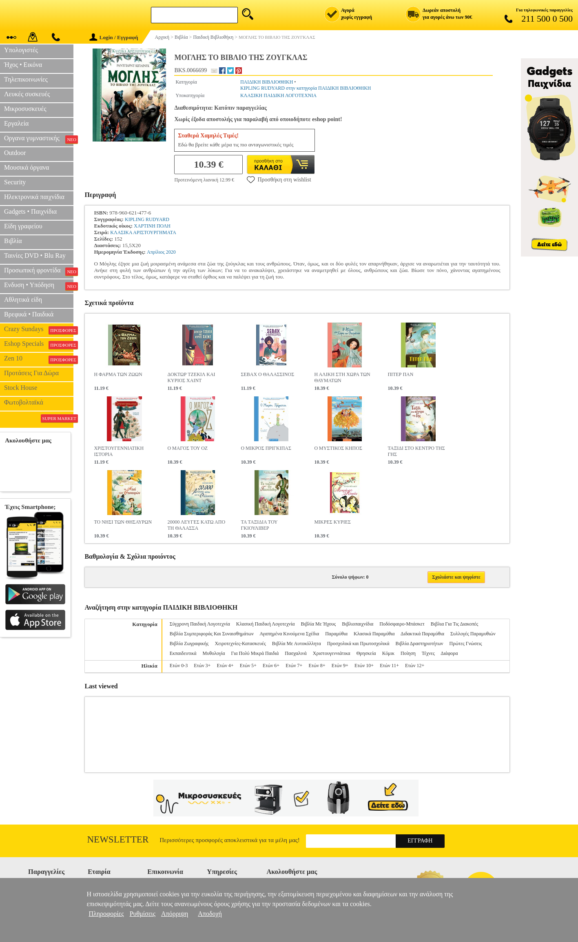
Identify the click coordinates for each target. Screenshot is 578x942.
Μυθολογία (214, 653)
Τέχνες (428, 653)
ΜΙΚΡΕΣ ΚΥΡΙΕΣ (332, 522)
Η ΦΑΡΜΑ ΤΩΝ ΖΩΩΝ (118, 374)
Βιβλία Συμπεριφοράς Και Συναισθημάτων (212, 634)
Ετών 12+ (414, 665)
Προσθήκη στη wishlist (279, 179)
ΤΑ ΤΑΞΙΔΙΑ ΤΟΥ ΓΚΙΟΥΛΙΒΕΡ (259, 525)
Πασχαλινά (295, 653)
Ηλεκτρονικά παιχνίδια (34, 196)
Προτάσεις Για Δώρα (31, 372)
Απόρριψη (174, 913)
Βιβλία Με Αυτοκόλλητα (296, 643)
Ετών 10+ (364, 665)
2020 (171, 252)
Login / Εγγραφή (113, 37)
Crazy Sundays (38, 329)
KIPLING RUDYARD (147, 219)
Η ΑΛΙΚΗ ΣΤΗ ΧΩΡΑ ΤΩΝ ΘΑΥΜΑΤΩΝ (342, 377)
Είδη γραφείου (23, 226)
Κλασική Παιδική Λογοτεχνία (265, 624)
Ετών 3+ (202, 665)
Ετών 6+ (271, 665)
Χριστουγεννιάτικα (331, 653)
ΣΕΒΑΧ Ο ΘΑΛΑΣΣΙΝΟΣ (267, 374)
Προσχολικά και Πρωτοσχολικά (358, 643)
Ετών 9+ (340, 665)
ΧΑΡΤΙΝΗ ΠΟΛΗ (152, 226)
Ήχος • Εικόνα (23, 64)
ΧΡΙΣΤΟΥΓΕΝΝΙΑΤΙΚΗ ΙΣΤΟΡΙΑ (119, 451)
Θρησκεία (366, 653)
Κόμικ (388, 653)
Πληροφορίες (106, 913)
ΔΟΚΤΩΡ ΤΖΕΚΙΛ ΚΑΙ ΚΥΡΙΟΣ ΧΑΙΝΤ (191, 377)
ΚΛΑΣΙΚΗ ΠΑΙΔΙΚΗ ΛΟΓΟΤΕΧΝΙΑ (278, 95)
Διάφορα (449, 653)
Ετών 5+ (248, 665)
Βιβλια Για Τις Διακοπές (454, 624)
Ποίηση (408, 653)
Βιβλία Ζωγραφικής (189, 643)
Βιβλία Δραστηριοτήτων (419, 643)
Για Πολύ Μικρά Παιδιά (255, 653)
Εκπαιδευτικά (183, 653)
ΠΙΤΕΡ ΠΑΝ (400, 374)
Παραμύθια (336, 634)
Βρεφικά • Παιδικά (28, 314)
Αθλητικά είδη (23, 299)
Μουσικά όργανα (26, 167)
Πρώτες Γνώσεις (466, 643)
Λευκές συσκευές (27, 94)
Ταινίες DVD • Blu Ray (35, 255)
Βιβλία (13, 240)
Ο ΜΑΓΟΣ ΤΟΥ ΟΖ (187, 448)
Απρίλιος (156, 252)
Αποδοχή (210, 913)
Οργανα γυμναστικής (38, 139)
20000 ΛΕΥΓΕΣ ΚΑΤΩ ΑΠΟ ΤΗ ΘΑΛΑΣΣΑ (196, 525)
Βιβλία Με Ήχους (318, 624)
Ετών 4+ (225, 665)
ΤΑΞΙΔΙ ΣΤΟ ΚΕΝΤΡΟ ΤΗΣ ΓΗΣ (416, 451)
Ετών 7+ (294, 665)
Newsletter (118, 839)
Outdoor (15, 152)
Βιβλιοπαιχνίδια (357, 624)
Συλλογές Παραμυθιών (473, 634)
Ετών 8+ (316, 665)
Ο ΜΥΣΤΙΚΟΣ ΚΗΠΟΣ (338, 448)
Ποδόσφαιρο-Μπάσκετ (402, 624)
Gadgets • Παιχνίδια (30, 211)
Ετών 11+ (389, 665)
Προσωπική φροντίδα (38, 271)
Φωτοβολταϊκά (23, 402)
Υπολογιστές (21, 49)
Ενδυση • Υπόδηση (38, 285)
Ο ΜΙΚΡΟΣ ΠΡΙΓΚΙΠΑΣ (266, 448)
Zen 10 (38, 359)
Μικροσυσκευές (25, 108)
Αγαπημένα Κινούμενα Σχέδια (289, 634)
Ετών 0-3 (179, 665)
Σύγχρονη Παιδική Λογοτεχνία (200, 624)
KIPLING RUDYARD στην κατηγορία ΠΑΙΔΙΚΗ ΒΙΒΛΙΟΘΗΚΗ (305, 88)
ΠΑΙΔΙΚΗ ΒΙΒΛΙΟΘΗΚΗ (266, 82)
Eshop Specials (38, 344)
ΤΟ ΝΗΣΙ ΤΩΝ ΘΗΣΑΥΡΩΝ (123, 522)
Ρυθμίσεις (142, 913)
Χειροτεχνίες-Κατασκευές (240, 643)
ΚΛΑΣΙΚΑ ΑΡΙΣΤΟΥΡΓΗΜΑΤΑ (143, 232)
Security (15, 182)
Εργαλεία (16, 123)
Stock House (20, 387)
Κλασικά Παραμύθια (374, 634)
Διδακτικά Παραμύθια (422, 634)
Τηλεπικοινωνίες (26, 79)
